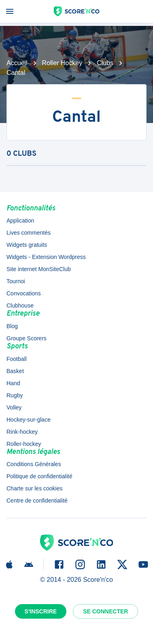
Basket (15, 371)
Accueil (17, 62)
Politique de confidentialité (39, 476)
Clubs (105, 62)
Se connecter (105, 611)
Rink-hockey (22, 431)
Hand (13, 383)
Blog (12, 326)
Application (20, 220)
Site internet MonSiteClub (38, 269)
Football (16, 359)
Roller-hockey (23, 444)
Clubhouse (20, 305)
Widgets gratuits (26, 245)
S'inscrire (41, 611)
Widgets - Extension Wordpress (46, 257)
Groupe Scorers (26, 338)
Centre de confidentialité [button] (37, 500)
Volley (13, 407)
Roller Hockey (62, 62)
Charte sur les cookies (34, 488)
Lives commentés (28, 232)
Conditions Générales (33, 464)
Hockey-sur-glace (28, 419)
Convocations (23, 293)
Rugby (14, 395)
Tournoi (15, 281)
